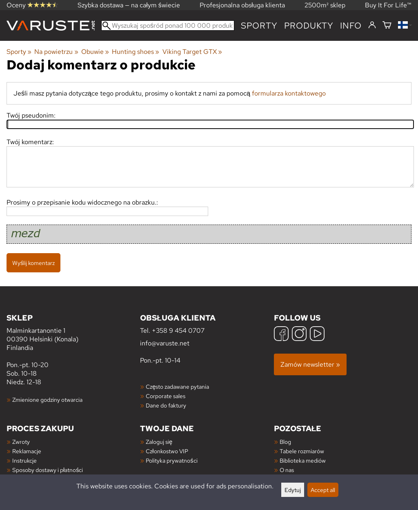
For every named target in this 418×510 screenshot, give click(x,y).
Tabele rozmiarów (302, 451)
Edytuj (293, 490)
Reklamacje (26, 451)
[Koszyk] (386, 25)
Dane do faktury (166, 405)
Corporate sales (165, 396)
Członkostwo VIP (167, 451)
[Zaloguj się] (372, 25)
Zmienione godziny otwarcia (47, 399)
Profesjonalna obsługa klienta (242, 5)
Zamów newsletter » (310, 364)
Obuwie (95, 51)
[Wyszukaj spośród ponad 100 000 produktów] (167, 25)
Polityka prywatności (171, 460)
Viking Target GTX (192, 51)
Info (351, 25)
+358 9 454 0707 (178, 330)
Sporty (259, 25)
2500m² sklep (325, 5)
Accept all (323, 490)
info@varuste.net (164, 343)
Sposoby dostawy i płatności (47, 470)
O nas (287, 470)
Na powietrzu (56, 51)
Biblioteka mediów (303, 460)
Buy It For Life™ (388, 5)
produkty (309, 25)
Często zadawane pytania (177, 386)
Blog (285, 441)
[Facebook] (281, 334)
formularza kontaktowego (289, 93)
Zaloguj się (159, 441)
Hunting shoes (135, 51)
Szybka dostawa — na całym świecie (129, 5)
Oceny (32, 5)
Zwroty (21, 441)
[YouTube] (317, 334)
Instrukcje (24, 460)
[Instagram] (299, 334)
